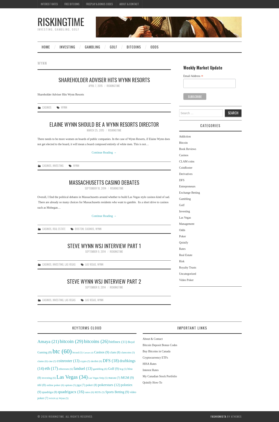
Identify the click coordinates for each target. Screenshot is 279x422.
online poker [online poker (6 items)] (55, 385)
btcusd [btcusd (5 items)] (78, 352)
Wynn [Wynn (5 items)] (64, 398)
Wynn (64, 107)
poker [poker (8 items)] (91, 385)
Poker (182, 236)
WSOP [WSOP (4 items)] (53, 398)
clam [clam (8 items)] (115, 352)
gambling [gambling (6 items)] (100, 368)
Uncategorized (187, 273)
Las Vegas (70, 264)
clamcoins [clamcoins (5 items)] (128, 352)
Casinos (46, 107)
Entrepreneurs (187, 186)
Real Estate (59, 229)
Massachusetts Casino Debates (104, 182)
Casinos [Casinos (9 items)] (101, 352)
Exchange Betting (189, 192)
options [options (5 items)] (70, 385)
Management (186, 223)
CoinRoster (186, 167)
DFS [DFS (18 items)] (111, 360)
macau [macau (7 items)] (114, 377)
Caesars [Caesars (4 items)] (88, 352)
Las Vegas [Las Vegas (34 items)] (72, 377)
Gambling (92, 47)
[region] (169, 27)
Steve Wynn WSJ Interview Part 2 (104, 281)
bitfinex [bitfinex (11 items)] (118, 342)
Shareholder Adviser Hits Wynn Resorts (104, 80)
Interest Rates (49, 4)
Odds (154, 47)
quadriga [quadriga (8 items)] (49, 392)
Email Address (193, 76)
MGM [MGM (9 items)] (127, 377)
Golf (113, 47)
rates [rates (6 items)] (89, 392)
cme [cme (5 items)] (52, 361)
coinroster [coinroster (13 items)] (68, 361)
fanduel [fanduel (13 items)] (83, 368)
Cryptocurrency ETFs (155, 357)
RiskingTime (61, 21)
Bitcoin (183, 142)
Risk (182, 261)
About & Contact (129, 4)
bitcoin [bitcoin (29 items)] (71, 341)
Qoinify (183, 242)
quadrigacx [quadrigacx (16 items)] (71, 391)
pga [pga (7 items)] (81, 385)
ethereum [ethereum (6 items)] (66, 368)
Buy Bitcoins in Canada (156, 351)
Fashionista (218, 416)
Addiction (185, 136)
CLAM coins (187, 161)
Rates (182, 248)
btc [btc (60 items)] (62, 351)
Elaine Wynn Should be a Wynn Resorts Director (104, 124)
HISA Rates (150, 363)
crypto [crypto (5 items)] (85, 361)
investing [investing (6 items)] (49, 377)
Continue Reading (104, 152)
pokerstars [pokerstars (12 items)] (109, 385)
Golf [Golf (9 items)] (113, 368)
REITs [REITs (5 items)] (100, 392)
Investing (67, 47)
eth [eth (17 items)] (51, 368)
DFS (182, 180)
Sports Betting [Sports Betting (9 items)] (117, 392)
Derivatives (186, 174)
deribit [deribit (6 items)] (96, 361)
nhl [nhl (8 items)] (42, 385)
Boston (79, 229)
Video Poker (186, 280)
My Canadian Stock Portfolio (160, 376)
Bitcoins (134, 47)
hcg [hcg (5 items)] (123, 369)
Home (46, 47)
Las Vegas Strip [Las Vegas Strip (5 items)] (98, 377)
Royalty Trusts (187, 267)
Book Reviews (187, 149)
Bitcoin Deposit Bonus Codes (160, 345)
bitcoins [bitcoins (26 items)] (96, 341)
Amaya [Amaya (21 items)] (48, 341)
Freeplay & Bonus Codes (99, 4)
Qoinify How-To (152, 382)
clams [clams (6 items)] (43, 361)
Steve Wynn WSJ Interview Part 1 (104, 246)
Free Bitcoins (72, 4)
